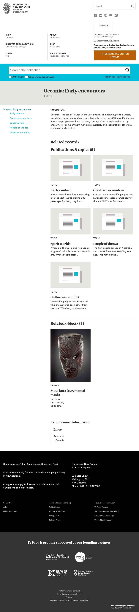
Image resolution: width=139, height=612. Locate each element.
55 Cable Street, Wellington (106, 40)
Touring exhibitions (57, 511)
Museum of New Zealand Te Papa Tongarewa (69, 600)
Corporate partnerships (104, 515)
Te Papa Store (54, 515)
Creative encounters (20, 118)
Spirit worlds (17, 122)
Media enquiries (10, 511)
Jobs (5, 507)
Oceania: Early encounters (17, 109)
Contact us (7, 503)
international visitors (38, 484)
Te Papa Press (55, 520)
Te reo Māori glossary (103, 520)
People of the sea (19, 127)
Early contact (17, 113)
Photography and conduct (69, 591)
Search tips (110, 76)
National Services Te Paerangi (106, 511)
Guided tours (54, 507)
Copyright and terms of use (68, 594)
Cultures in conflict (20, 132)
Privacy (69, 597)
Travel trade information (104, 503)
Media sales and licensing (60, 503)
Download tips (123, 76)
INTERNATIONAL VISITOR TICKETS (115, 55)
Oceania (60, 440)
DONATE (103, 25)
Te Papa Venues (101, 507)
